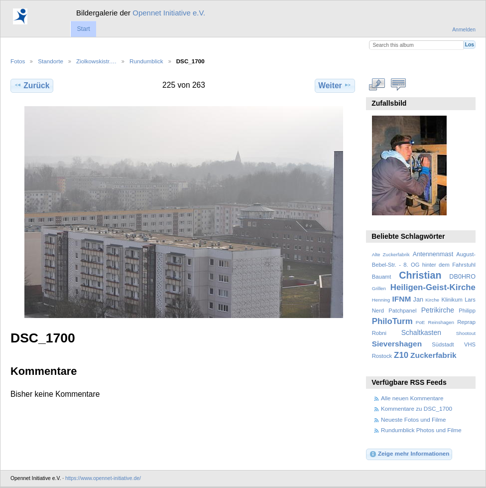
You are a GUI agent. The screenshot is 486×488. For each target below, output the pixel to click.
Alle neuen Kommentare (412, 398)
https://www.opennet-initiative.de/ (103, 478)
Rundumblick (146, 61)
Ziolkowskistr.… (96, 61)
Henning (381, 300)
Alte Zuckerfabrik (391, 254)
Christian (420, 275)
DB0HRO (462, 276)
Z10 (401, 355)
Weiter (335, 85)
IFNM (401, 299)
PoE (420, 322)
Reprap (466, 322)
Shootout (466, 333)
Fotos (17, 61)
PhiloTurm (392, 321)
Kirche (432, 300)
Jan (418, 299)
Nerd (378, 311)
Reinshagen (441, 322)
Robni (379, 333)
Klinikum (451, 300)
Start (83, 28)
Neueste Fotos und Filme (413, 419)
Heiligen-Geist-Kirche (433, 287)
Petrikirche (437, 310)
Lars (470, 300)
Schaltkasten (421, 332)
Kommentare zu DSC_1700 (416, 408)
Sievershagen (397, 343)
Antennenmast (433, 254)
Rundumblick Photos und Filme (421, 430)
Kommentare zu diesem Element (398, 84)
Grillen (379, 288)
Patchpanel (402, 311)
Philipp (467, 311)
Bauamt (381, 277)
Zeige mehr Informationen (409, 454)
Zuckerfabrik (433, 355)
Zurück (31, 85)
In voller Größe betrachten (377, 84)
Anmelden (464, 29)
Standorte (50, 61)
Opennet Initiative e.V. (168, 12)
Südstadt (443, 344)
